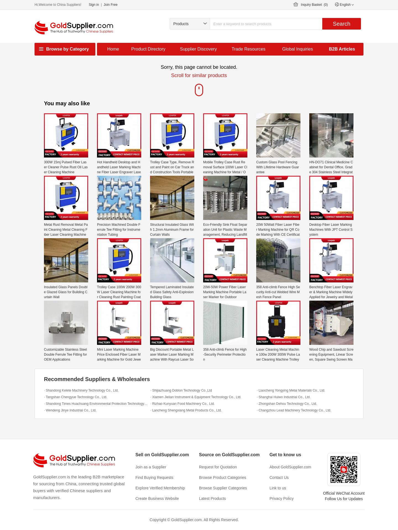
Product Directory (148, 49)
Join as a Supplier (150, 467)
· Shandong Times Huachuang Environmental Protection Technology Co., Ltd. (96, 404)
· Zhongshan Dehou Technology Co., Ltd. (287, 404)
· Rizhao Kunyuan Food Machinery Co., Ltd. (182, 404)
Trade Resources (248, 49)
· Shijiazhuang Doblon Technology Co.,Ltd (181, 390)
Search (341, 24)
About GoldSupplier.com (290, 467)
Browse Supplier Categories (223, 488)
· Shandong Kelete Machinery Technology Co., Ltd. (81, 390)
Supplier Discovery (198, 49)
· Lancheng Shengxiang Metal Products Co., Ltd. (186, 410)
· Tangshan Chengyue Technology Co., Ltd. (75, 397)
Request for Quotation (218, 467)
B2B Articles (342, 49)
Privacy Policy (281, 498)
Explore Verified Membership (160, 488)
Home (113, 49)
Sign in (94, 5)
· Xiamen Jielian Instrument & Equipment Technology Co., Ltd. (195, 397)
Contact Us (279, 477)
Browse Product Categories (222, 477)
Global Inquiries (297, 49)
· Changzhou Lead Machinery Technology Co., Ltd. (294, 410)
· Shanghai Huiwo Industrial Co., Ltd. (284, 397)
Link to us (277, 488)
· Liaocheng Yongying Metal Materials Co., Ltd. (291, 390)
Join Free (110, 5)
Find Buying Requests (154, 477)
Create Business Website (157, 498)
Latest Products (212, 498)
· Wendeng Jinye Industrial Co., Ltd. (70, 410)
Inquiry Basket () (314, 5)
